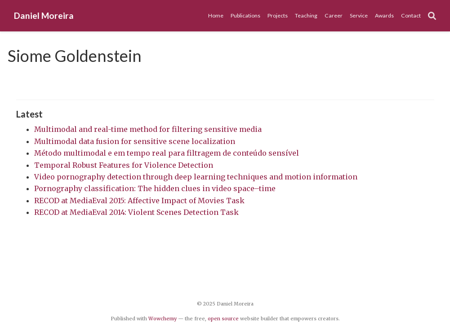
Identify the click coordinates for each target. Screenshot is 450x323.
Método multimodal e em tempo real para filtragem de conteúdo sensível (166, 152)
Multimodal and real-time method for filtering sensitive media (148, 129)
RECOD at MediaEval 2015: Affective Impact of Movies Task (139, 200)
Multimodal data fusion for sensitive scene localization (134, 141)
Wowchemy (162, 318)
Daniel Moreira (44, 15)
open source (223, 318)
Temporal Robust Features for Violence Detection (123, 165)
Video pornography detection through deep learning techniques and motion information (195, 176)
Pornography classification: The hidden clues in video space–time (155, 188)
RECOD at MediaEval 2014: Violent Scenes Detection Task (136, 212)
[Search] (432, 16)
